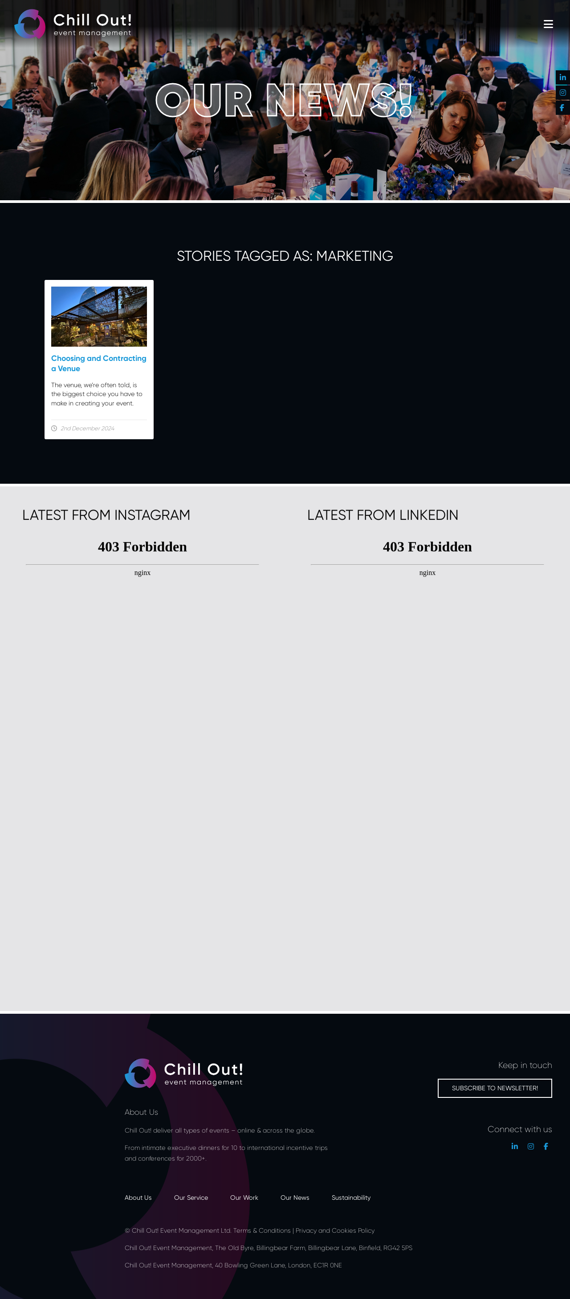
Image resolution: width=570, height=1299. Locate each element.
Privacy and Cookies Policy (335, 1230)
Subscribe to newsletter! (495, 1088)
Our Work (244, 1197)
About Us (138, 1197)
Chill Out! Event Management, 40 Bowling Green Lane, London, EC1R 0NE (234, 1265)
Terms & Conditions (262, 1230)
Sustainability (351, 1197)
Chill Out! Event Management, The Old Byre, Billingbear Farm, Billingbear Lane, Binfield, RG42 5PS (268, 1247)
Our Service (191, 1197)
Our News (295, 1197)
